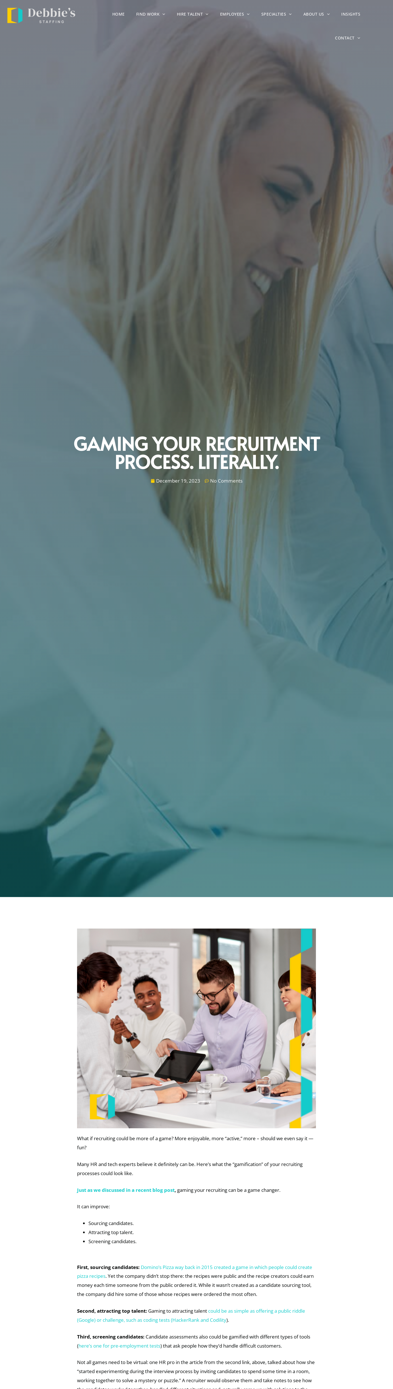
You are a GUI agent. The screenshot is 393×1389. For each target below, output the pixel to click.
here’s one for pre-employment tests (119, 1345)
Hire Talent (218, 15)
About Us (342, 15)
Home (144, 15)
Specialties (302, 15)
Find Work (175, 15)
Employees (260, 15)
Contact (372, 39)
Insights (375, 15)
